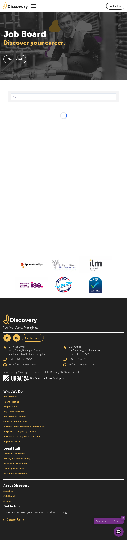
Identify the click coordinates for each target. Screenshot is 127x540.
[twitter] (7, 338)
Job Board (9, 496)
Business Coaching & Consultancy (21, 436)
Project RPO (10, 406)
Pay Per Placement (13, 411)
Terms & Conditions (14, 453)
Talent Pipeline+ (12, 402)
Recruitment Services (14, 416)
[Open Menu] (33, 6)
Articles (7, 501)
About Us (8, 491)
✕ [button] (123, 518)
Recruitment (10, 396)
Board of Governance (15, 473)
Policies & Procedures (15, 463)
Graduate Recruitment (15, 421)
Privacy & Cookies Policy (16, 458)
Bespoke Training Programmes (19, 431)
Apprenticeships (11, 441)
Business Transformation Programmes (23, 426)
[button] (119, 532)
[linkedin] (16, 338)
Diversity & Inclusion (14, 468)
